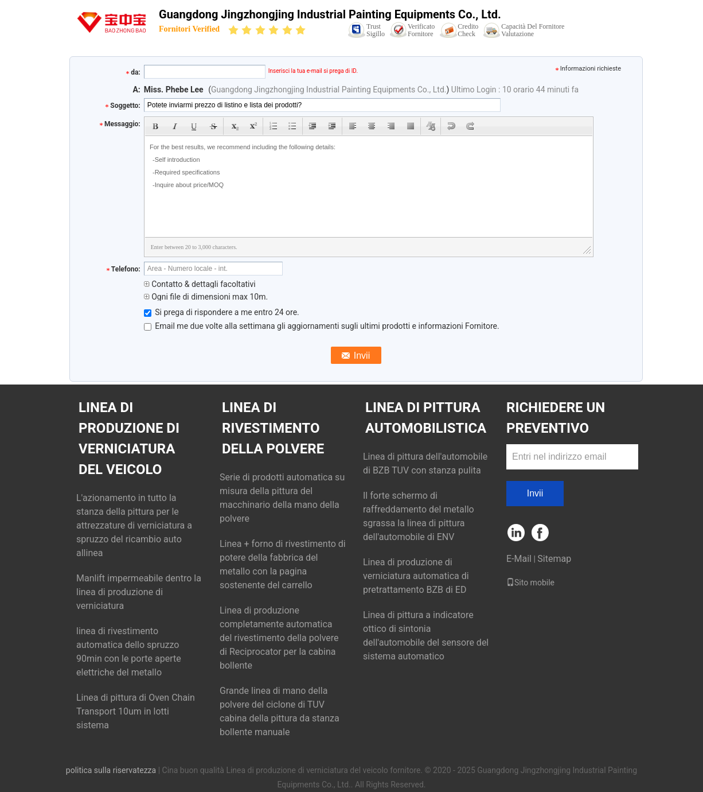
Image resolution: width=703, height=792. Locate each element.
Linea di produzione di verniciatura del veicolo (129, 438)
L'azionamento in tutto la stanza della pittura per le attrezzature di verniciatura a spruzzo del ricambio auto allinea (134, 525)
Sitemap (554, 558)
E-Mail (519, 558)
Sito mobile (530, 582)
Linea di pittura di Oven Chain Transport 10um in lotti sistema (135, 711)
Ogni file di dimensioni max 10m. (206, 296)
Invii (535, 493)
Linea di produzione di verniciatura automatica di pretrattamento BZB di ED (416, 576)
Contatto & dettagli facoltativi (200, 284)
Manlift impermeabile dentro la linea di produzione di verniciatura (138, 592)
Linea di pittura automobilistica (425, 417)
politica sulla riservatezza (111, 770)
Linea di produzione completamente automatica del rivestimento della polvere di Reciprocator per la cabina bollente (279, 638)
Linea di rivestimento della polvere (273, 428)
